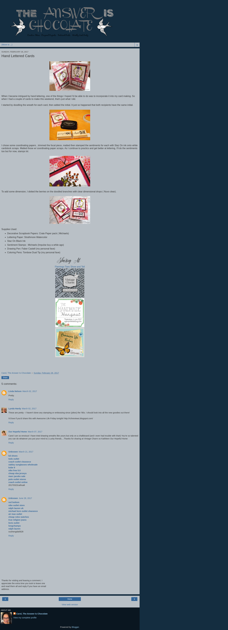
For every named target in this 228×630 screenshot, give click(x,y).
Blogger (75, 627)
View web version (70, 604)
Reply (11, 399)
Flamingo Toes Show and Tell (70, 266)
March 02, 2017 (29, 391)
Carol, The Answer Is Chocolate (32, 614)
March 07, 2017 (35, 432)
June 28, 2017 (25, 498)
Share (5, 378)
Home (69, 599)
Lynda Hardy (14, 408)
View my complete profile (25, 617)
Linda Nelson (15, 391)
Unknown (13, 452)
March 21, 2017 (26, 452)
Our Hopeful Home (17, 432)
